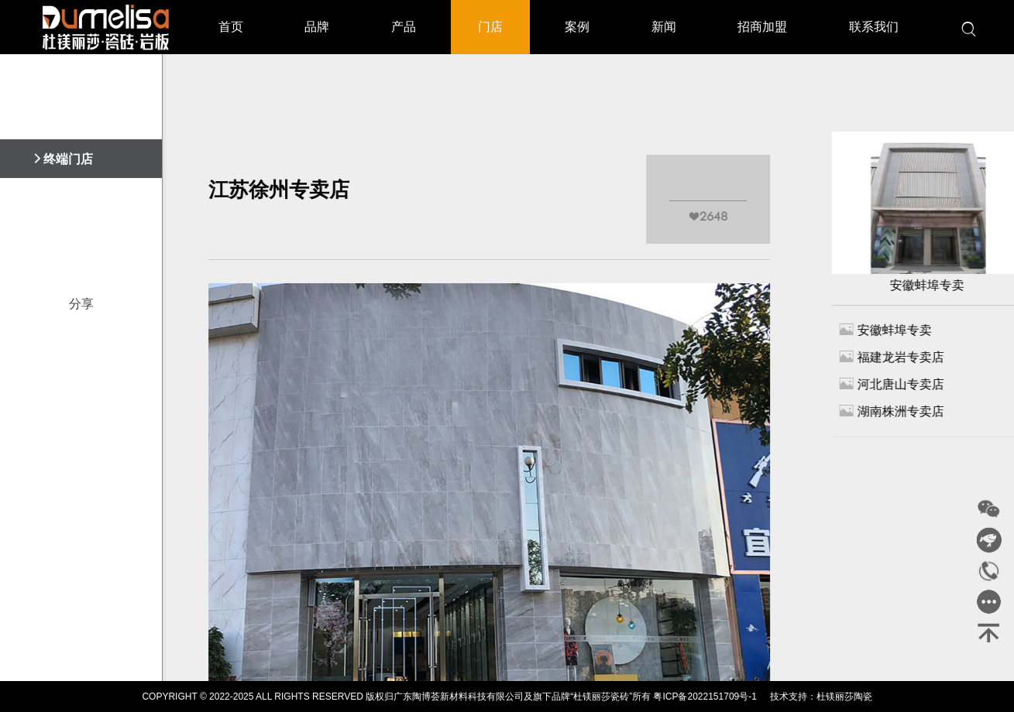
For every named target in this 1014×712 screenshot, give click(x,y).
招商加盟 (762, 26)
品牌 (316, 26)
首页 (230, 26)
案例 (577, 26)
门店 (490, 26)
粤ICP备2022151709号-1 (704, 696)
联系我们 (874, 26)
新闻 (663, 26)
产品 (403, 26)
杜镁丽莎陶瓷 (844, 696)
